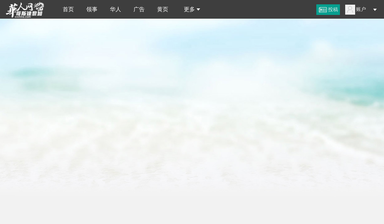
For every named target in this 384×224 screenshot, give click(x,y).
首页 (67, 9)
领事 (91, 9)
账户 (361, 9)
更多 (190, 9)
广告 (139, 9)
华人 (115, 9)
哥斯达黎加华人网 (27, 9)
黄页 (162, 9)
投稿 (333, 9)
